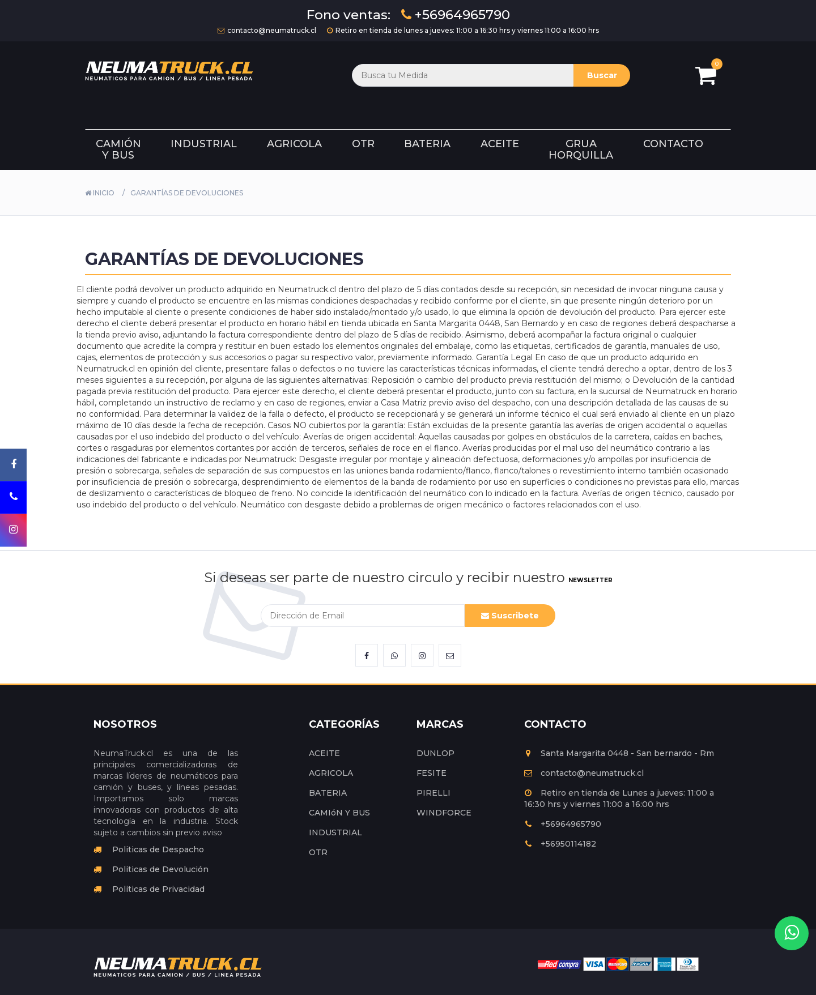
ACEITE (324, 753)
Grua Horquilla (581, 149)
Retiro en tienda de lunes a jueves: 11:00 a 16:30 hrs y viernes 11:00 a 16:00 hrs (463, 30)
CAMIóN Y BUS (339, 813)
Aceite (500, 144)
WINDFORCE (443, 813)
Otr (363, 144)
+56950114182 (560, 844)
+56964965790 (455, 15)
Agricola (294, 144)
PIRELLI (433, 793)
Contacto (673, 144)
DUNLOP (435, 753)
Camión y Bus (118, 149)
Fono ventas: (348, 15)
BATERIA (328, 793)
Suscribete (510, 615)
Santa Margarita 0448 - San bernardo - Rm (619, 753)
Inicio (99, 193)
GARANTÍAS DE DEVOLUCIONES (186, 193)
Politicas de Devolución (151, 869)
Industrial (204, 144)
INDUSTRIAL (335, 832)
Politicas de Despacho (149, 849)
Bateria (427, 144)
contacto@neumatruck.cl (267, 30)
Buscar (602, 75)
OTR (318, 852)
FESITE (431, 773)
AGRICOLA (331, 773)
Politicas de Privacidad (149, 889)
